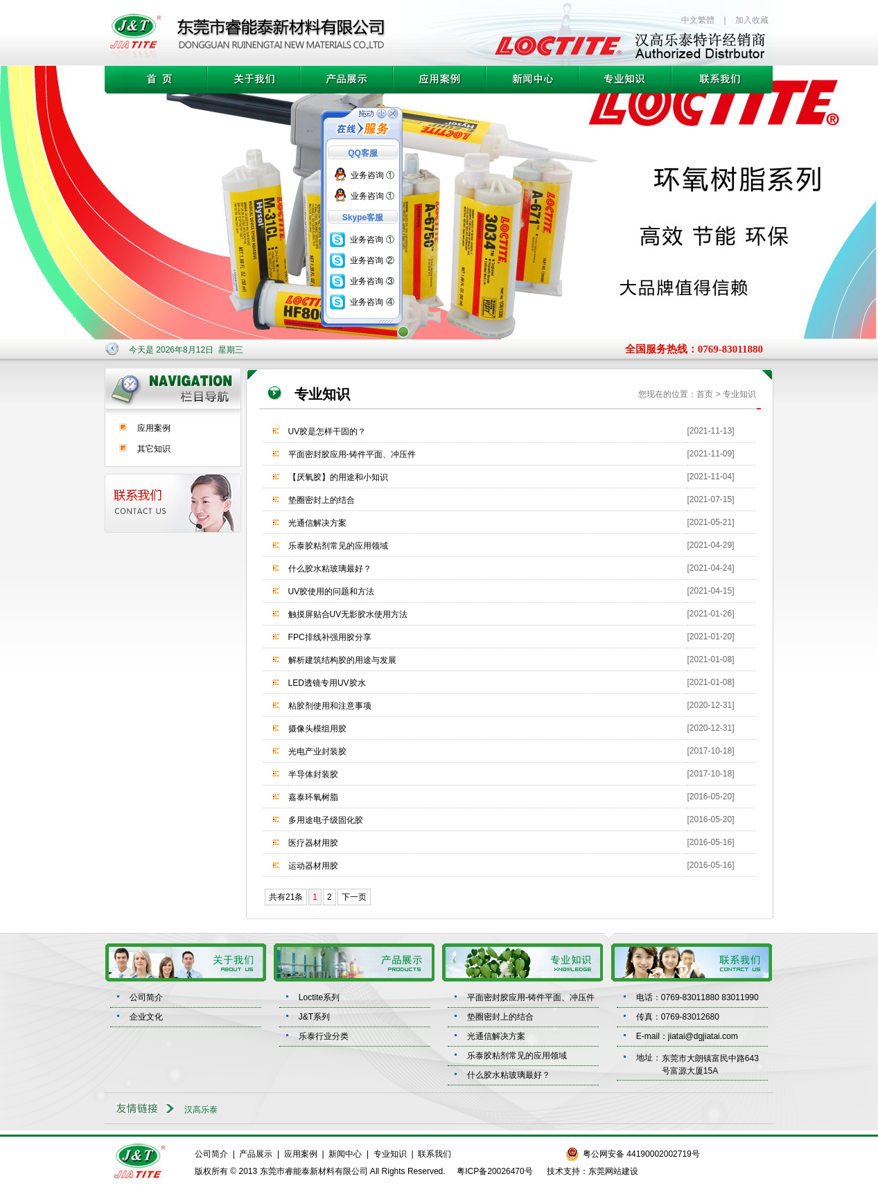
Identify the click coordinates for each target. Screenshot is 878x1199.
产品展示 (255, 1154)
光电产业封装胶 (317, 751)
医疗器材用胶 (313, 843)
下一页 (354, 897)
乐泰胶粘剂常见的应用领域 (338, 546)
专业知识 (390, 1154)
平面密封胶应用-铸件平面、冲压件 (352, 454)
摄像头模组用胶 (317, 729)
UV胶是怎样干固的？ (327, 431)
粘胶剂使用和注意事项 (329, 706)
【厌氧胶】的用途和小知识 (338, 477)
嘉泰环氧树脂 (313, 797)
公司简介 (146, 997)
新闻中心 (345, 1154)
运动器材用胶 (313, 866)
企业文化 (146, 1017)
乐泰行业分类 (324, 1036)
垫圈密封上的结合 (321, 500)
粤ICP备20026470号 (494, 1171)
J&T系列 (314, 1017)
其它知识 (153, 449)
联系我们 (434, 1154)
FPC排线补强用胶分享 (329, 637)
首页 (704, 394)
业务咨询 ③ (372, 281)
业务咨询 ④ (372, 302)
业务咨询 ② (372, 260)
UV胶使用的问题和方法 (331, 591)
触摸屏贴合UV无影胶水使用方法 (348, 614)
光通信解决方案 (317, 523)
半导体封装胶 (313, 774)
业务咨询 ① (372, 175)
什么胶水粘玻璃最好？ (329, 569)
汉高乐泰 (201, 1109)
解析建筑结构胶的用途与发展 (342, 660)
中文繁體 (697, 20)
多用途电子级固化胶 (325, 820)
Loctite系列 (319, 997)
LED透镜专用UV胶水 (327, 683)
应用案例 (153, 428)
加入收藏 (752, 20)
